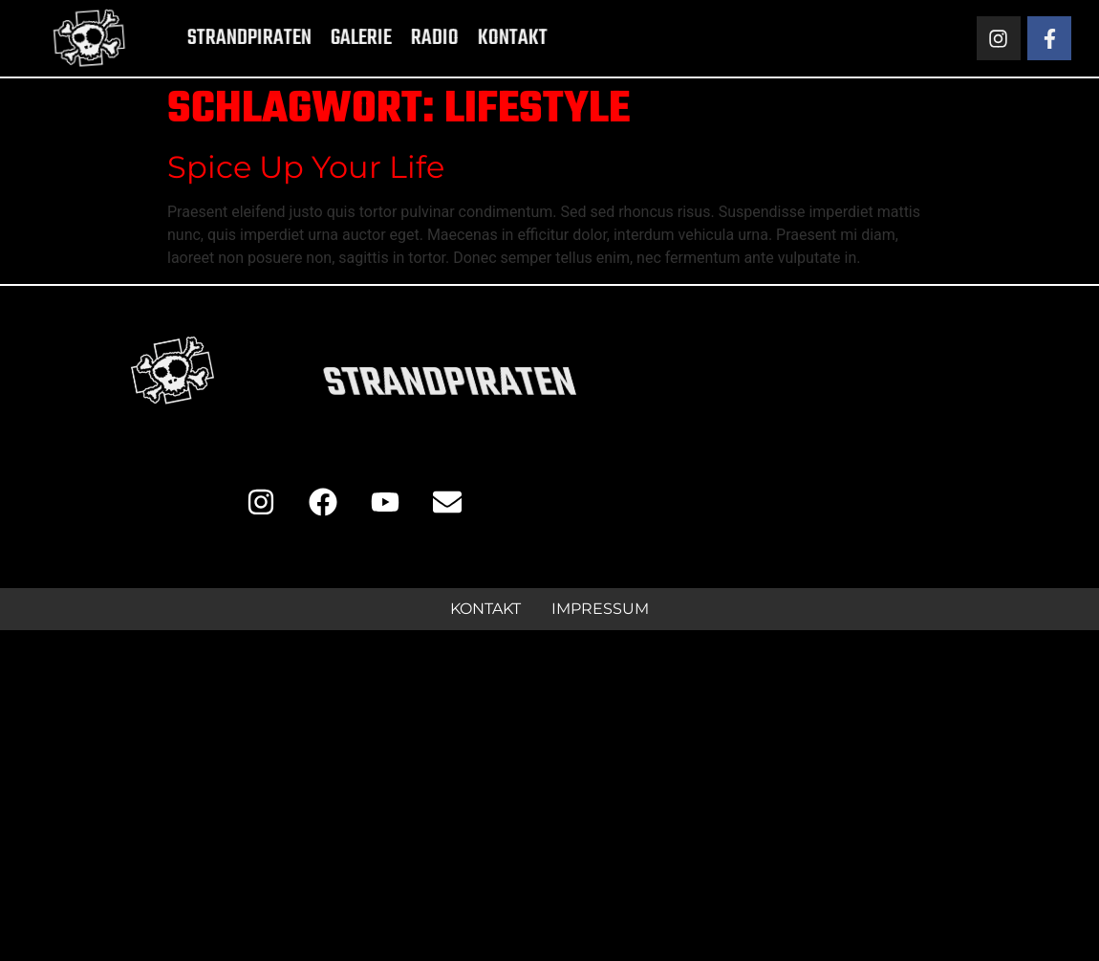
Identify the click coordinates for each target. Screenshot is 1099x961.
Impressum (600, 609)
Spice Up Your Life (305, 167)
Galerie (330, 38)
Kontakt (482, 38)
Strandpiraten (219, 38)
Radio (404, 38)
